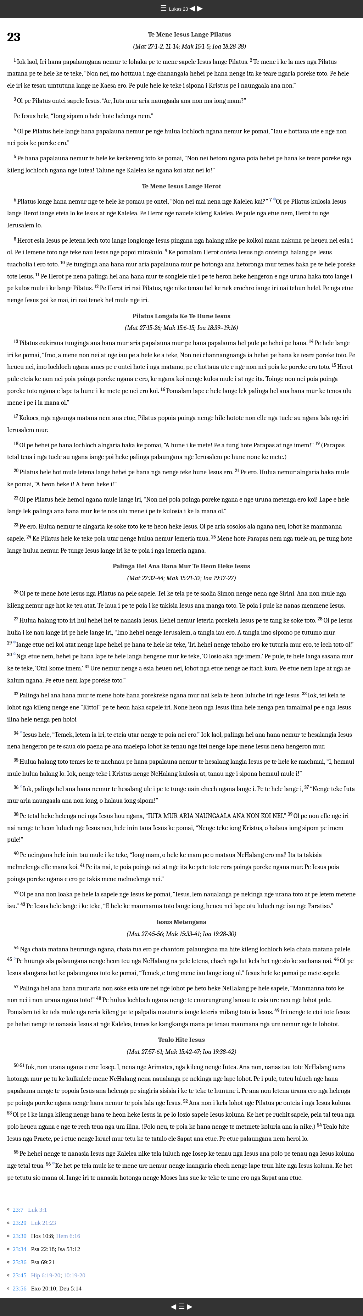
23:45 (20, 1275)
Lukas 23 (179, 9)
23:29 (20, 1223)
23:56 (20, 1288)
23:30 (20, 1236)
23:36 (20, 1262)
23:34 (20, 1249)
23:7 (18, 1209)
